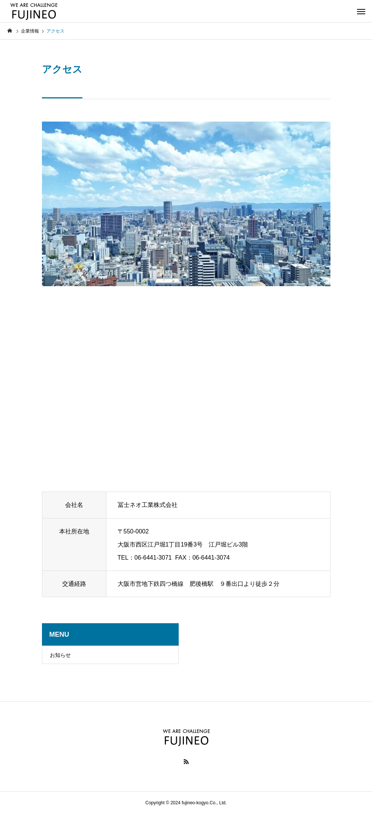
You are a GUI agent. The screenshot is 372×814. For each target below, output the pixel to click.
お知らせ (60, 655)
